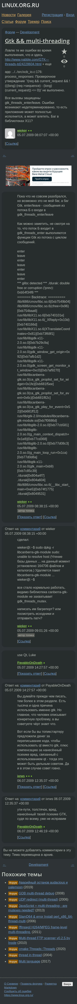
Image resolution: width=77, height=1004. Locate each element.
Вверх (67, 984)
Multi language (29, 961)
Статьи (7, 22)
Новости (9, 15)
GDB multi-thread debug (36, 893)
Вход (70, 15)
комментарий (30, 529)
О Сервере (11, 983)
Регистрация (52, 15)
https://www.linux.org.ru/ (18, 995)
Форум (20, 22)
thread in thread (30, 955)
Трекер (33, 22)
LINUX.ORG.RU (20, 5)
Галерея (24, 15)
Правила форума (32, 983)
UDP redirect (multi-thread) (38, 899)
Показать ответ (29, 517)
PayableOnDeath (29, 662)
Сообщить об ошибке (17, 991)
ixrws (21, 776)
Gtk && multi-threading (37, 41)
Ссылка (11, 143)
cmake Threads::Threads (37, 949)
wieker (22, 130)
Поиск (46, 22)
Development (29, 32)
